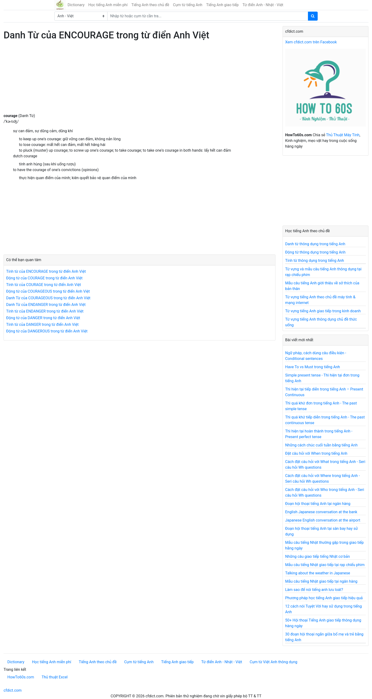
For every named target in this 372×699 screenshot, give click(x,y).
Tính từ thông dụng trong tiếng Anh (314, 260)
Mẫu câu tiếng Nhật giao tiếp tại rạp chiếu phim (325, 565)
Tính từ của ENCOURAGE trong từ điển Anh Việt (46, 271)
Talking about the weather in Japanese (317, 573)
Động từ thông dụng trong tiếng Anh (315, 252)
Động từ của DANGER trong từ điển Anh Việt (43, 318)
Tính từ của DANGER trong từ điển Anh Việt (42, 324)
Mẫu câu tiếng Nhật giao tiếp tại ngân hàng (321, 581)
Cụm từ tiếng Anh (187, 5)
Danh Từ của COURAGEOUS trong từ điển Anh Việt (48, 298)
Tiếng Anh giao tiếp (222, 5)
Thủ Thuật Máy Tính (342, 135)
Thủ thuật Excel (55, 677)
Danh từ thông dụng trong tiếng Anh (315, 244)
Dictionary (76, 5)
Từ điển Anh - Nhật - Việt (262, 5)
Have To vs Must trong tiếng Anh (312, 367)
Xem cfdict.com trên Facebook (311, 42)
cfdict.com (13, 690)
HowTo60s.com (20, 677)
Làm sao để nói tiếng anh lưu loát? (314, 589)
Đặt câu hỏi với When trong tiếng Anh (316, 453)
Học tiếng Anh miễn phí (107, 5)
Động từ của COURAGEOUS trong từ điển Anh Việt (48, 291)
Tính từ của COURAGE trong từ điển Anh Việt (43, 284)
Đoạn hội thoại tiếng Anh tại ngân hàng (317, 503)
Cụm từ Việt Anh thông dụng (273, 662)
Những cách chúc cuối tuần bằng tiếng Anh (321, 445)
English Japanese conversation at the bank (321, 512)
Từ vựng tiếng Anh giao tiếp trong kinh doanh (323, 311)
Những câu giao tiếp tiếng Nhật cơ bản (317, 556)
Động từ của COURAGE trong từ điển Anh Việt (44, 278)
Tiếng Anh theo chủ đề (150, 5)
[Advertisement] (139, 80)
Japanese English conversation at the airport (322, 520)
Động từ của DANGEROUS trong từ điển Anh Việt (47, 331)
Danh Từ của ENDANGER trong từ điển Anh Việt (46, 304)
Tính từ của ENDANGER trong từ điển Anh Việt (45, 311)
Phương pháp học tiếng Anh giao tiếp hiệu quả (324, 598)
